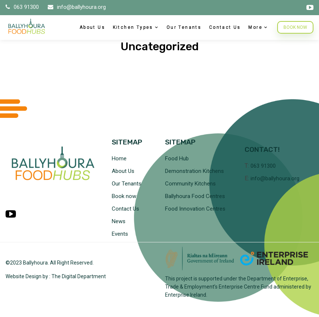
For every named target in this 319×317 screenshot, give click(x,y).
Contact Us (225, 27)
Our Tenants (184, 27)
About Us (92, 27)
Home (119, 158)
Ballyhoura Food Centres (195, 196)
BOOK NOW (295, 27)
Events (120, 234)
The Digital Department (78, 276)
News (118, 221)
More (255, 27)
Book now (124, 196)
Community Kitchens (190, 183)
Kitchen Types (133, 27)
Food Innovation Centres (195, 208)
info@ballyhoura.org (77, 7)
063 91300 (23, 7)
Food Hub (177, 158)
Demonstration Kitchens (194, 171)
